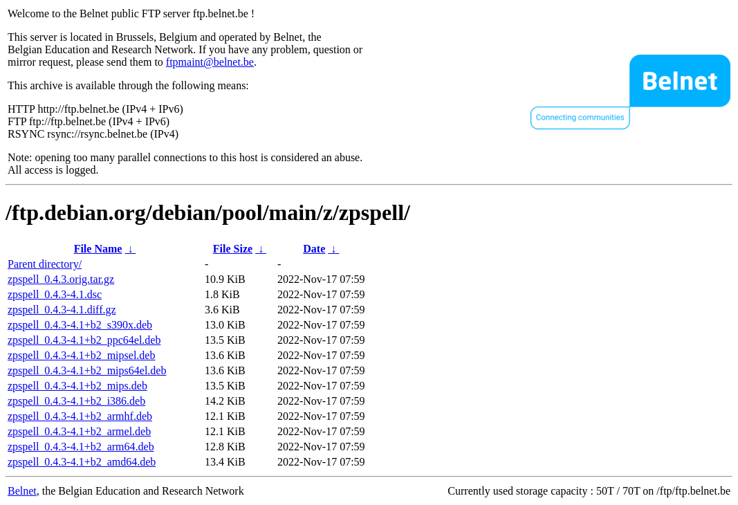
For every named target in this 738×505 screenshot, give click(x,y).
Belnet (22, 491)
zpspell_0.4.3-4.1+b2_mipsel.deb (81, 355)
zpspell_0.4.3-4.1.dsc (55, 294)
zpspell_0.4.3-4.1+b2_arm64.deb (81, 446)
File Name (98, 249)
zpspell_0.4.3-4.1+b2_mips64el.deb (87, 370)
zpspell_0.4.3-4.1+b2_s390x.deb (80, 325)
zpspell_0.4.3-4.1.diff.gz (62, 309)
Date (314, 249)
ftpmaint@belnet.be (210, 62)
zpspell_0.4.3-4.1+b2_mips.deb (77, 386)
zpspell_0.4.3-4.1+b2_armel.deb (79, 431)
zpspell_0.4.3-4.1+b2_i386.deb (76, 401)
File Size (232, 249)
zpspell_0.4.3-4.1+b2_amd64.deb (82, 462)
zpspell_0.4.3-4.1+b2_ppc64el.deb (84, 340)
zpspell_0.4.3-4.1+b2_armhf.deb (80, 416)
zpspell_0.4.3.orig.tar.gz (61, 279)
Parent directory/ (45, 264)
